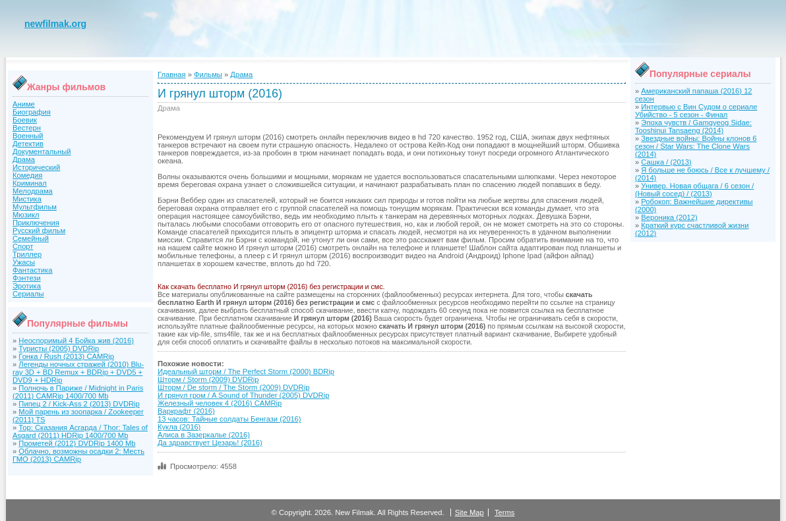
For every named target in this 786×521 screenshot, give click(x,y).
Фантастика (32, 270)
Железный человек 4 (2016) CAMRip (220, 403)
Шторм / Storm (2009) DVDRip (208, 379)
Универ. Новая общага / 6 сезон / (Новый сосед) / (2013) (694, 190)
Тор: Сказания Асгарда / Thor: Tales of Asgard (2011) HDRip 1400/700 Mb (80, 431)
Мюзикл (26, 215)
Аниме (24, 104)
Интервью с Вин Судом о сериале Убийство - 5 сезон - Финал (696, 111)
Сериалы (28, 294)
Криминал (30, 183)
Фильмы (208, 74)
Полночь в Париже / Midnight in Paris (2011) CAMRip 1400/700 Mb (78, 392)
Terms (504, 512)
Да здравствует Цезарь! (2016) (210, 443)
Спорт (23, 246)
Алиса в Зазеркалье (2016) (204, 435)
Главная (172, 74)
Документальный (42, 151)
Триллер (27, 254)
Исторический (36, 167)
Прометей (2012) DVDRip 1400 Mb (76, 443)
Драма (24, 159)
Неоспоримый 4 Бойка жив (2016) (76, 340)
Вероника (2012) (669, 217)
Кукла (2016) (179, 427)
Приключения (36, 223)
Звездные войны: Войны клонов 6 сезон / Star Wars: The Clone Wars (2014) (695, 146)
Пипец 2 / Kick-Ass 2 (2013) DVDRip (78, 404)
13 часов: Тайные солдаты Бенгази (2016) (229, 419)
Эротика (27, 286)
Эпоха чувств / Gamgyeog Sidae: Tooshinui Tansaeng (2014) (693, 126)
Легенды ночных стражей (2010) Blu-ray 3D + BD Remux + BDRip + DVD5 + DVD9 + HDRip (78, 372)
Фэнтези (27, 278)
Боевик (25, 120)
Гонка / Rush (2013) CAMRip (66, 356)
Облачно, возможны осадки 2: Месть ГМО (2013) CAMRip (78, 455)
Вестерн (27, 128)
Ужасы (24, 262)
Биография (32, 112)
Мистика (27, 199)
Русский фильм (39, 230)
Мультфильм (35, 207)
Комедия (27, 175)
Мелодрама (33, 191)
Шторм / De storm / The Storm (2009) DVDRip (233, 387)
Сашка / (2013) (666, 162)
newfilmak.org (55, 23)
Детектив (28, 144)
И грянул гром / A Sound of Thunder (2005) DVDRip (243, 395)
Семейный (31, 238)
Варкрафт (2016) (186, 411)
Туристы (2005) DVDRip (58, 348)
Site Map (469, 512)
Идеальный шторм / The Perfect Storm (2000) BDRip (246, 371)
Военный (28, 136)
